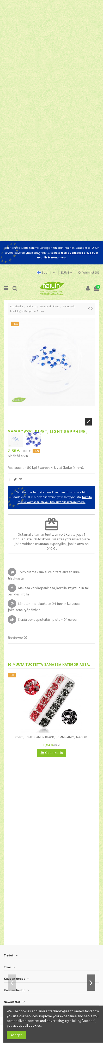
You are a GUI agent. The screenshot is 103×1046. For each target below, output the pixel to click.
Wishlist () (88, 272)
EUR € (66, 272)
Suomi (46, 272)
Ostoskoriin (51, 753)
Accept (16, 1035)
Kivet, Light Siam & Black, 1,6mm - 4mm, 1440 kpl (51, 737)
